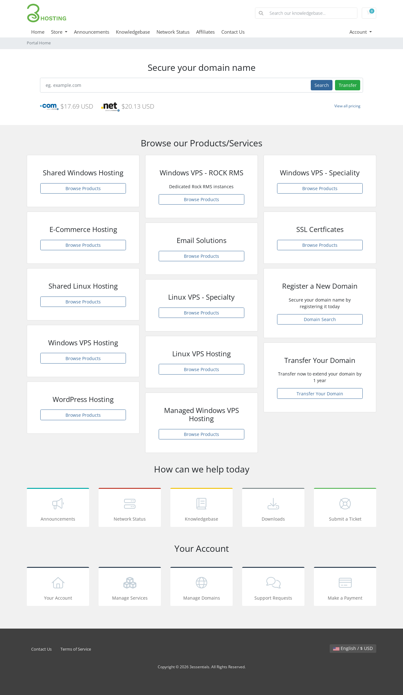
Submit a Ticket (345, 508)
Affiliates (205, 32)
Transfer (348, 85)
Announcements (91, 32)
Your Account (58, 587)
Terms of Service (75, 649)
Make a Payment (345, 587)
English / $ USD (353, 648)
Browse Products (83, 188)
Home (37, 32)
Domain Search (320, 319)
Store (57, 32)
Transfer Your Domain (320, 394)
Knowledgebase (133, 32)
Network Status (173, 32)
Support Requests (273, 587)
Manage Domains (201, 587)
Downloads (273, 508)
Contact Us (233, 32)
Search (322, 85)
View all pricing (347, 106)
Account (358, 32)
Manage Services (130, 587)
